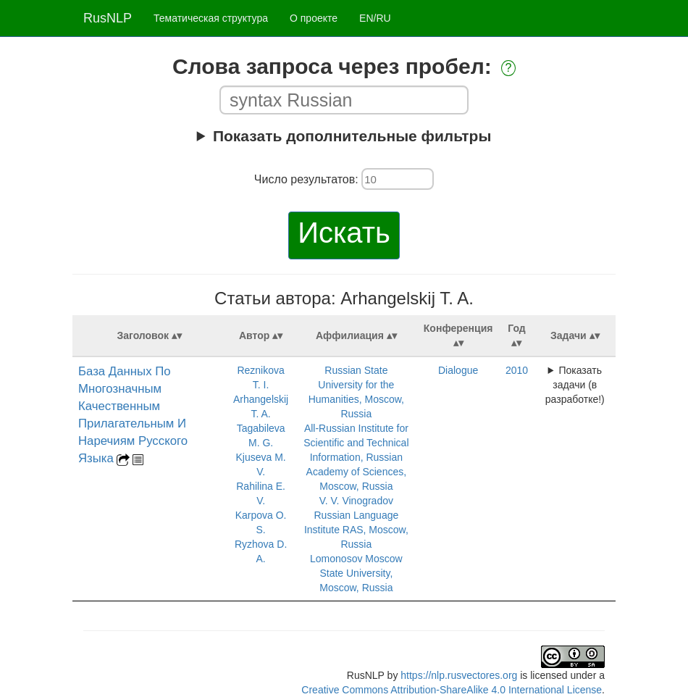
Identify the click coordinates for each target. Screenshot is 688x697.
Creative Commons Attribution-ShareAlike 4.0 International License (451, 690)
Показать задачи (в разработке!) (575, 384)
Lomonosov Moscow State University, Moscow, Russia (356, 573)
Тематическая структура (211, 18)
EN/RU (375, 18)
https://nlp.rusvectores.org (458, 675)
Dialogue (458, 370)
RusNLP (107, 18)
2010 (516, 370)
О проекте (313, 18)
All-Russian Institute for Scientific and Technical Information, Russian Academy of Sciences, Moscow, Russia (355, 457)
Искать (344, 233)
